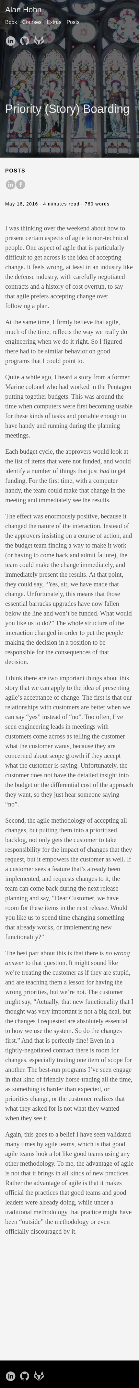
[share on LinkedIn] (10, 185)
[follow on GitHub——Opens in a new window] (25, 38)
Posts (72, 22)
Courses (31, 22)
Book (11, 22)
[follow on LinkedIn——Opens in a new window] (11, 38)
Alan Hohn (23, 9)
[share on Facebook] (21, 185)
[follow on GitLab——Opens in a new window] (40, 38)
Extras (54, 22)
